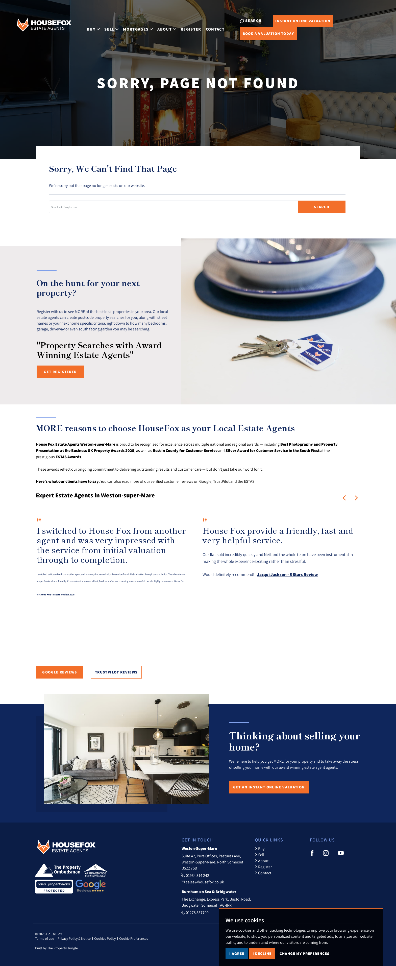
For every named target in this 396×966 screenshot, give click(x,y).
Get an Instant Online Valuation (269, 787)
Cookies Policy (105, 938)
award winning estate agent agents (308, 767)
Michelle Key (44, 594)
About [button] (161, 26)
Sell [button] (106, 26)
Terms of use (44, 938)
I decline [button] (262, 953)
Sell (259, 854)
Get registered (60, 371)
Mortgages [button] (132, 26)
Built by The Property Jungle (56, 948)
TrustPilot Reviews (116, 672)
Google (205, 481)
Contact (209, 26)
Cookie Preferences (133, 938)
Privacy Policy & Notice (74, 938)
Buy (259, 848)
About (261, 860)
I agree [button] (236, 953)
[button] (344, 497)
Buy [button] (88, 26)
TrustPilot (221, 481)
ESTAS (249, 481)
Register (185, 26)
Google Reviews (59, 672)
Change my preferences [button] (304, 953)
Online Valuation (294, 20)
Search (321, 206)
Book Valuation (259, 33)
